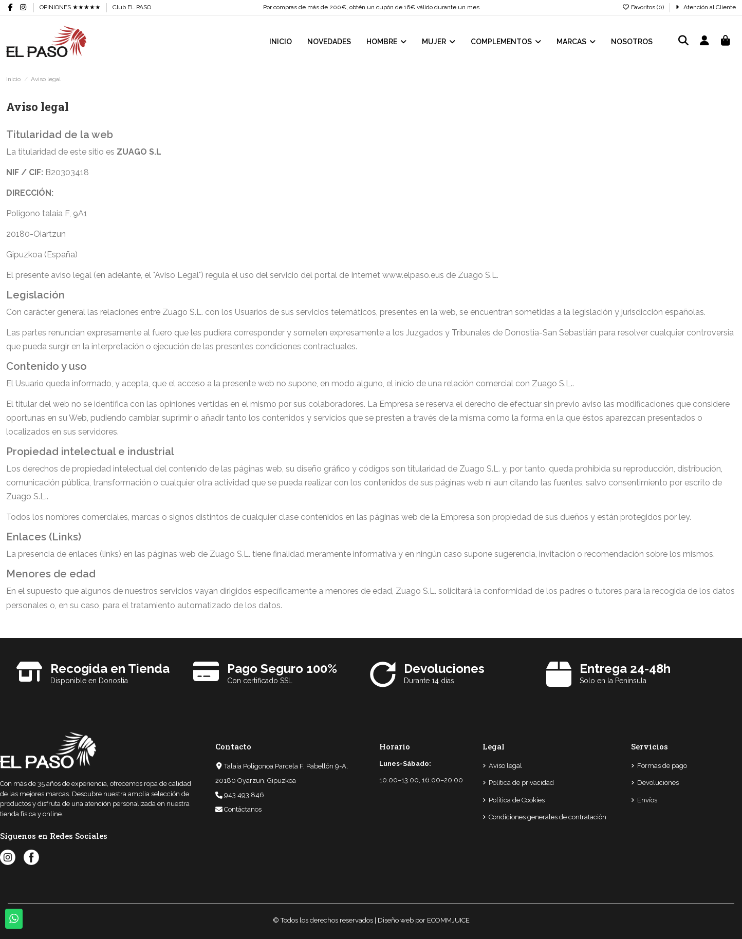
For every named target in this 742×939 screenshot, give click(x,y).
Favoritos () (643, 7)
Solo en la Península (613, 681)
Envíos (647, 800)
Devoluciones (658, 782)
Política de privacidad (521, 782)
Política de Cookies (517, 800)
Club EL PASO (132, 7)
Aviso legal (505, 765)
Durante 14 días (429, 681)
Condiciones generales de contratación (547, 817)
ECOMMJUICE (448, 920)
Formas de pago (662, 765)
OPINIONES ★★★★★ (70, 7)
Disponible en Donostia (89, 681)
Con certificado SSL (259, 681)
